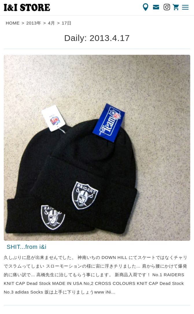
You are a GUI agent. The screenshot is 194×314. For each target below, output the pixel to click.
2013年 (33, 22)
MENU (185, 7)
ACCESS (146, 7)
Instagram (167, 7)
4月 (51, 22)
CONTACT (156, 7)
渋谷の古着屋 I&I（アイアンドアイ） (27, 7)
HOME (13, 22)
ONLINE (176, 7)
